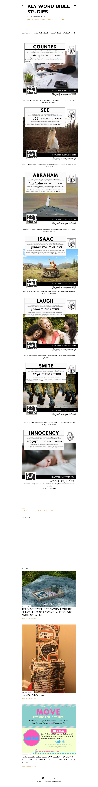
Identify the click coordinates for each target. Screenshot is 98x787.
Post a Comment (31, 618)
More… (64, 20)
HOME (29, 20)
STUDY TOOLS (56, 20)
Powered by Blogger (49, 778)
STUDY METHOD (45, 20)
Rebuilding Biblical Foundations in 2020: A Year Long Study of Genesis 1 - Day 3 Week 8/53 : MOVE (49, 759)
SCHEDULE (35, 20)
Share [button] (23, 508)
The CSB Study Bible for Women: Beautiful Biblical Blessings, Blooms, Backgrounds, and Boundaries (47, 612)
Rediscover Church (34, 694)
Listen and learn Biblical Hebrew (34, 510)
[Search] (75, 5)
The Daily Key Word (49, 510)
